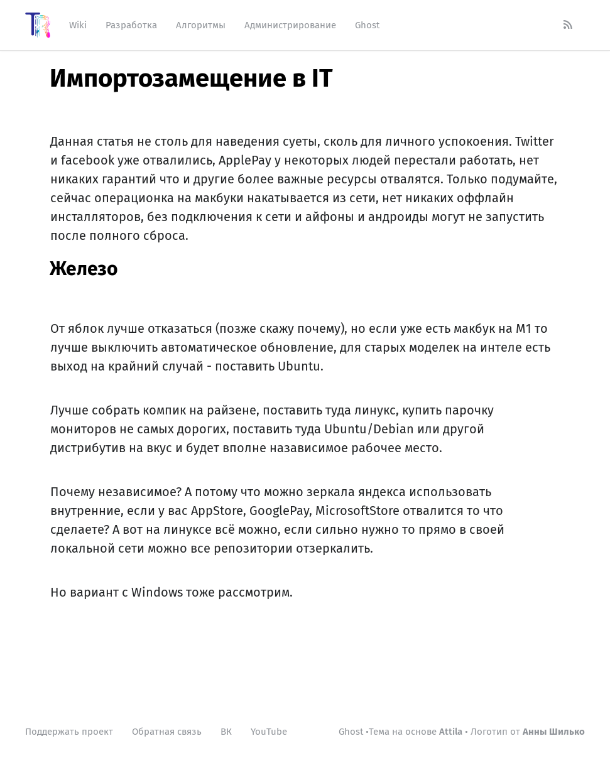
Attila (450, 731)
